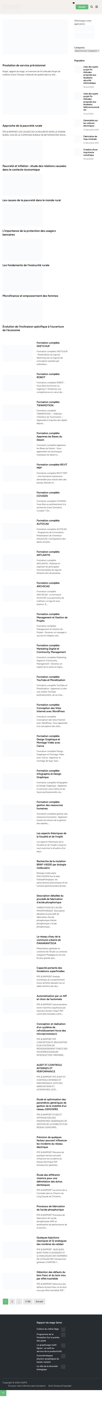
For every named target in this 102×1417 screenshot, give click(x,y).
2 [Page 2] (12, 1301)
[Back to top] (3, 1393)
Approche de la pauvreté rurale (22, 125)
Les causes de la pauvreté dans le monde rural (32, 200)
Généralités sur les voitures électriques (90, 123)
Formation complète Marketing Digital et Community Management (51, 648)
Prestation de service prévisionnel (24, 65)
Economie (7, 58)
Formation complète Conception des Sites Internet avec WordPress (51, 708)
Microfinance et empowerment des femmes (30, 295)
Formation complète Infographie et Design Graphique (49, 774)
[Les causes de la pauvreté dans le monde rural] (22, 184)
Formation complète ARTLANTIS (48, 553)
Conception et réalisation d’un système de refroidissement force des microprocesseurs (51, 1028)
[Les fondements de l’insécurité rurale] (22, 249)
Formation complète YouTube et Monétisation (51, 678)
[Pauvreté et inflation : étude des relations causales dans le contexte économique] (22, 150)
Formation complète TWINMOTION (48, 403)
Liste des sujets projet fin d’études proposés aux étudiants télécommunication (91, 101)
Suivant (39, 1301)
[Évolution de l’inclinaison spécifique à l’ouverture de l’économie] (22, 311)
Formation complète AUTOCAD (48, 522)
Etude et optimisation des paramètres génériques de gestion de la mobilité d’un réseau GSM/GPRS (52, 1104)
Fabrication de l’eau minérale (90, 137)
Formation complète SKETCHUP (48, 344)
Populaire (79, 60)
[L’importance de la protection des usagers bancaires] (22, 215)
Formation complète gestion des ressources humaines (50, 805)
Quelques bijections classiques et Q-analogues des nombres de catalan (52, 1241)
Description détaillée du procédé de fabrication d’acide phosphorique (50, 899)
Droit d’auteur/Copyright (59, 1386)
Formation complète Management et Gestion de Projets (52, 617)
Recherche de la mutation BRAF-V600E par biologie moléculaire (51, 864)
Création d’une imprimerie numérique (90, 152)
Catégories (79, 47)
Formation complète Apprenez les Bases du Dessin (49, 436)
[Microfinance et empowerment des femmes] (22, 280)
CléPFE (23, 1382)
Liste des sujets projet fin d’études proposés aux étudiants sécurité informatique (90, 75)
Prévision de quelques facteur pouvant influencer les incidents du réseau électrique (52, 1142)
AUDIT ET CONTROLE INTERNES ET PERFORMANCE (49, 1068)
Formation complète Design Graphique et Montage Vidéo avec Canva (48, 741)
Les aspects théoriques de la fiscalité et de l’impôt (51, 835)
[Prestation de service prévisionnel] (35, 36)
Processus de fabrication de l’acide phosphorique (51, 1208)
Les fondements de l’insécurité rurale (26, 265)
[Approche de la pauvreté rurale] (35, 97)
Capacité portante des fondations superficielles (51, 969)
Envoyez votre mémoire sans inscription (27, 1386)
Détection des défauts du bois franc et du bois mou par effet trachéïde (51, 1275)
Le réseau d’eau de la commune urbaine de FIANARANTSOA (49, 940)
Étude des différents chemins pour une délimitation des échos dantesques (49, 1179)
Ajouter (82, 7)
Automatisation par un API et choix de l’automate (52, 997)
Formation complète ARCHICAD (48, 584)
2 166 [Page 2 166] (27, 1301)
